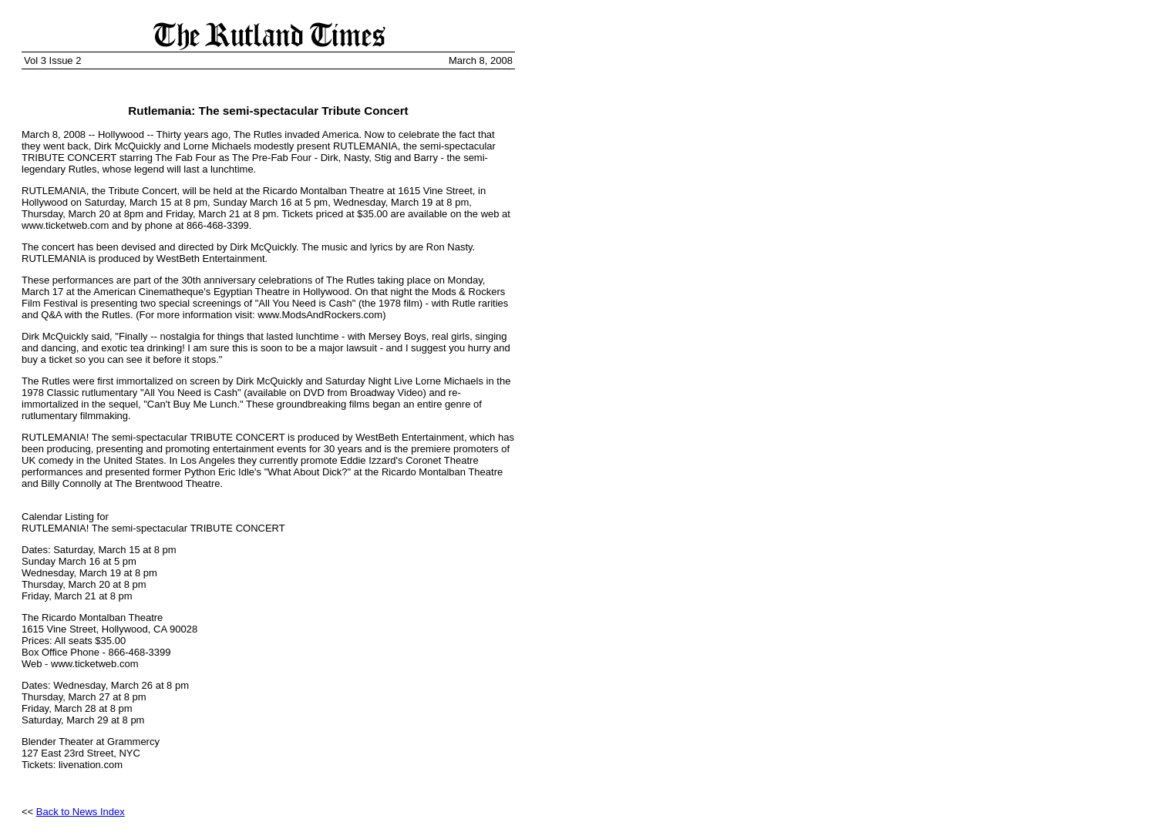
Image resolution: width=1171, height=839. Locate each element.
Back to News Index (80, 811)
